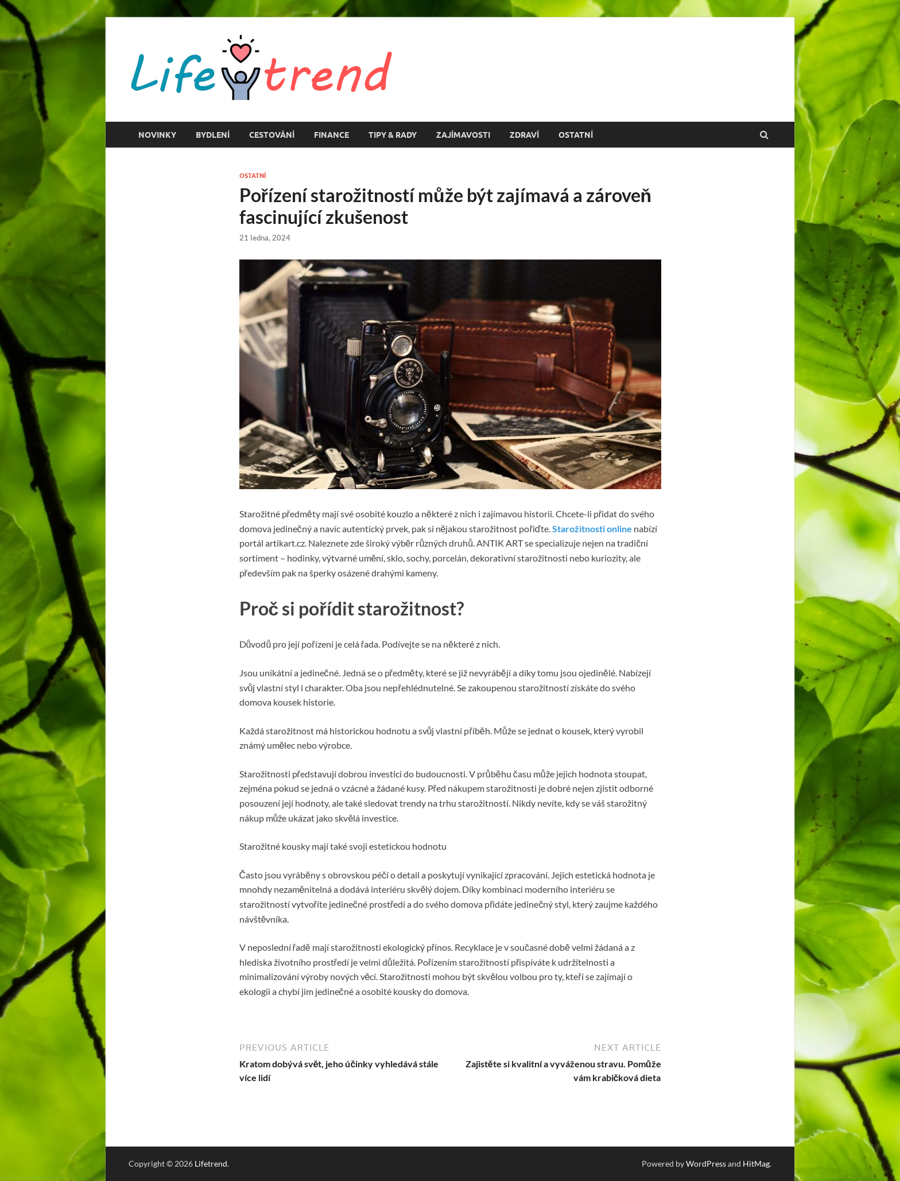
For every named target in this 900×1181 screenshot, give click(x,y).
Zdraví (524, 135)
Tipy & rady (392, 135)
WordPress (706, 1163)
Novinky (157, 135)
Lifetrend (211, 1163)
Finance (331, 135)
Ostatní (575, 135)
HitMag (756, 1163)
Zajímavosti (463, 135)
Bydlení (213, 135)
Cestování (271, 135)
